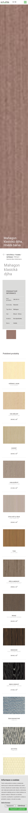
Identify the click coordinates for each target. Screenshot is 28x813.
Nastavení (10, 806)
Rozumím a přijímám (17, 809)
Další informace (5, 802)
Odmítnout (21, 806)
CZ (13, 2)
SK (15, 2)
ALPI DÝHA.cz (10, 254)
